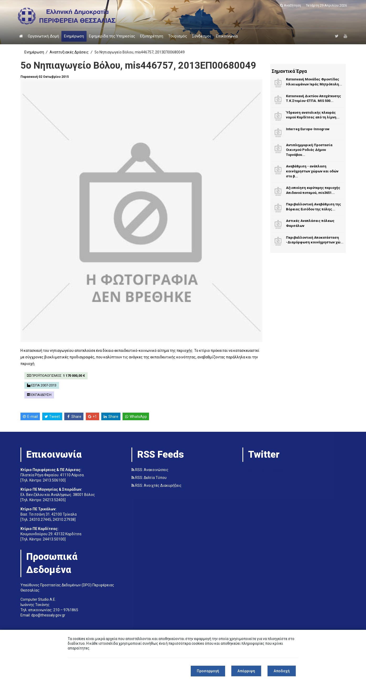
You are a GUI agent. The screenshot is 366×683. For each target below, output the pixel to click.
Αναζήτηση (290, 5)
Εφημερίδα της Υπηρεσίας (112, 36)
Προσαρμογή (208, 671)
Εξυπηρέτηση (151, 36)
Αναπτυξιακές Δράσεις (69, 52)
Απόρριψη (246, 671)
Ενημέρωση (74, 36)
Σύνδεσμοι (201, 36)
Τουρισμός (177, 36)
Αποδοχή (282, 671)
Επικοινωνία (227, 36)
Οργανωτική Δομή (43, 36)
